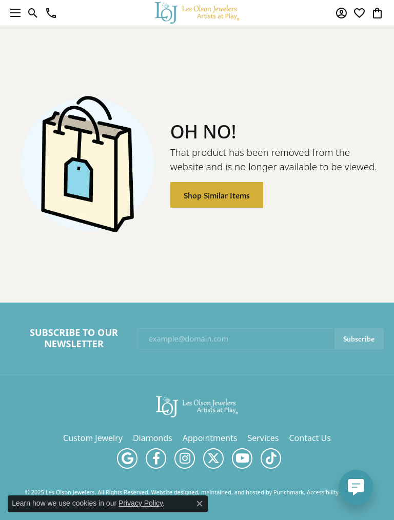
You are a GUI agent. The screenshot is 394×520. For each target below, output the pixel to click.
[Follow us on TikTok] (271, 458)
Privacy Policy (141, 503)
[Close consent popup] (199, 504)
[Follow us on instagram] (184, 458)
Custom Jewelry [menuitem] (93, 438)
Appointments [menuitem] (210, 438)
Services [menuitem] (263, 438)
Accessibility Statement (337, 492)
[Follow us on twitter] (213, 458)
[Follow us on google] (127, 458)
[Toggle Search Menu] (33, 13)
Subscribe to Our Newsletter (74, 338)
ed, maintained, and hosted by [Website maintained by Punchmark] (232, 492)
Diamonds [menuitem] (152, 438)
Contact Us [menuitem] (309, 438)
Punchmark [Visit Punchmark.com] (288, 492)
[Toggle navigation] (13, 13)
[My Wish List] (359, 13)
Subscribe (359, 338)
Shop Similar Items (217, 194)
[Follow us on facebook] (156, 458)
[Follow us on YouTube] (242, 458)
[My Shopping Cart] (377, 13)
